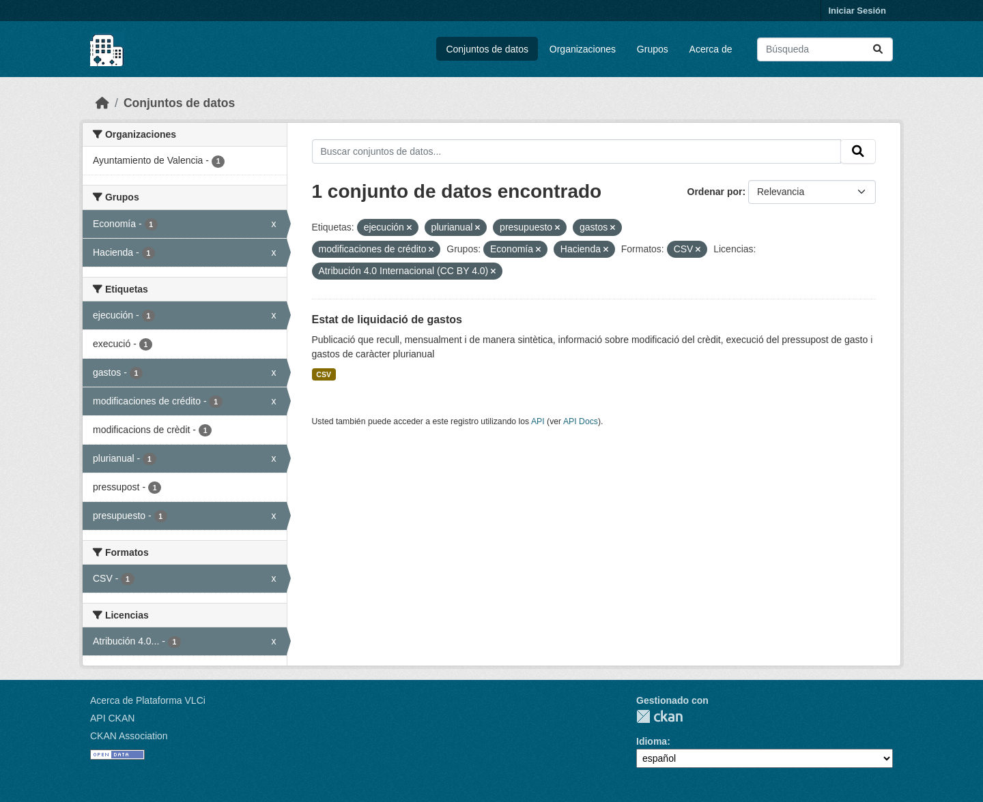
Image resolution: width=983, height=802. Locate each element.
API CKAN (112, 718)
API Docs (580, 421)
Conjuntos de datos (487, 49)
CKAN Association (129, 735)
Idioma (651, 741)
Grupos (652, 49)
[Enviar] (878, 49)
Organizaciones (583, 49)
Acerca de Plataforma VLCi (147, 700)
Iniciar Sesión (857, 10)
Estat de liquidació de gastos (387, 319)
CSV (323, 374)
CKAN (659, 716)
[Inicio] (102, 103)
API (538, 421)
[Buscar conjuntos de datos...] (825, 49)
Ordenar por (715, 191)
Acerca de (710, 49)
